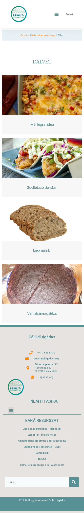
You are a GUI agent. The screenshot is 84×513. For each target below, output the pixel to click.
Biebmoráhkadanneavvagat (43, 35)
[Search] (74, 482)
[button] (56, 14)
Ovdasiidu (25, 35)
